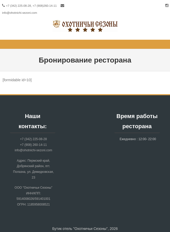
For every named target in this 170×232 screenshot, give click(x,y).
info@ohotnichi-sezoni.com (19, 12)
